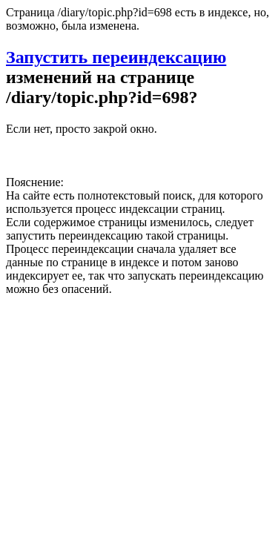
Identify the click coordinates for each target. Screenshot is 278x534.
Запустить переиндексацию (116, 57)
